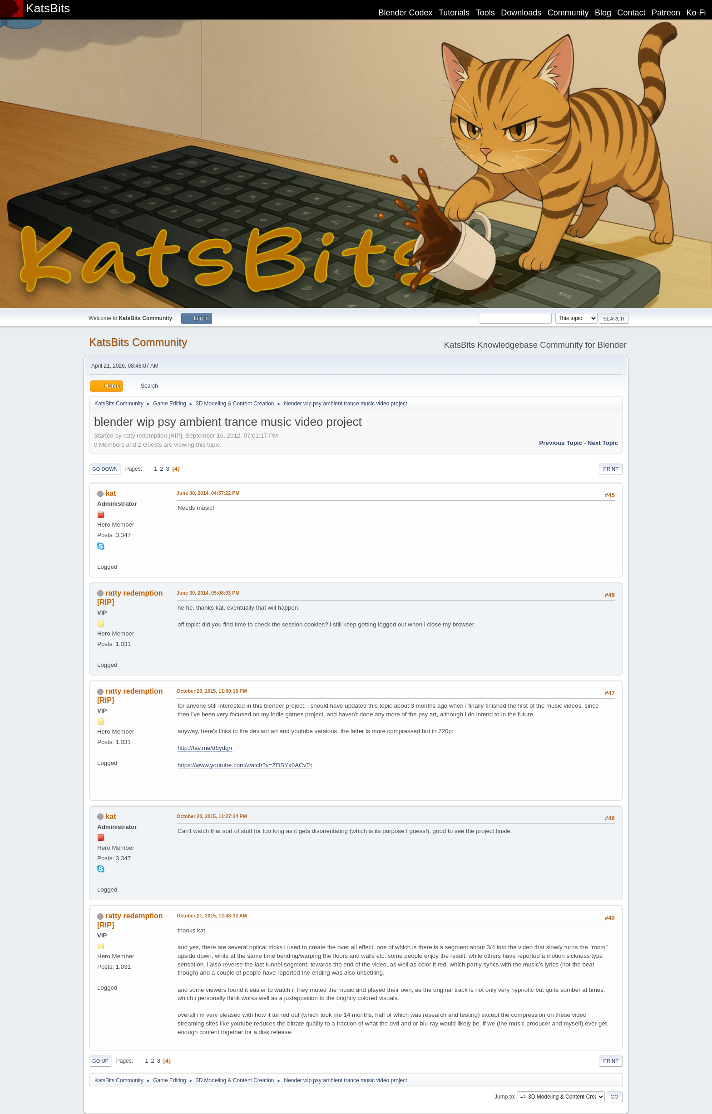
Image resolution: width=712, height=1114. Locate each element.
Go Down (105, 469)
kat (110, 493)
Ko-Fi (696, 12)
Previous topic (560, 442)
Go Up (100, 1061)
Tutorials (454, 12)
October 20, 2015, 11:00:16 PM (212, 691)
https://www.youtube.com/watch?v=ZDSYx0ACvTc (245, 765)
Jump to (504, 1097)
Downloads (521, 12)
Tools (485, 12)
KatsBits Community (138, 342)
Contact (632, 12)
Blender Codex (405, 12)
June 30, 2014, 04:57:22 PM (208, 493)
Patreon (666, 12)
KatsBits (48, 8)
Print (610, 469)
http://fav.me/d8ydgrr (205, 747)
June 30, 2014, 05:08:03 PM (208, 593)
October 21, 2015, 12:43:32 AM (212, 915)
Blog (603, 12)
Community (568, 12)
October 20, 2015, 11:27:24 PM (212, 816)
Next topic (603, 442)
